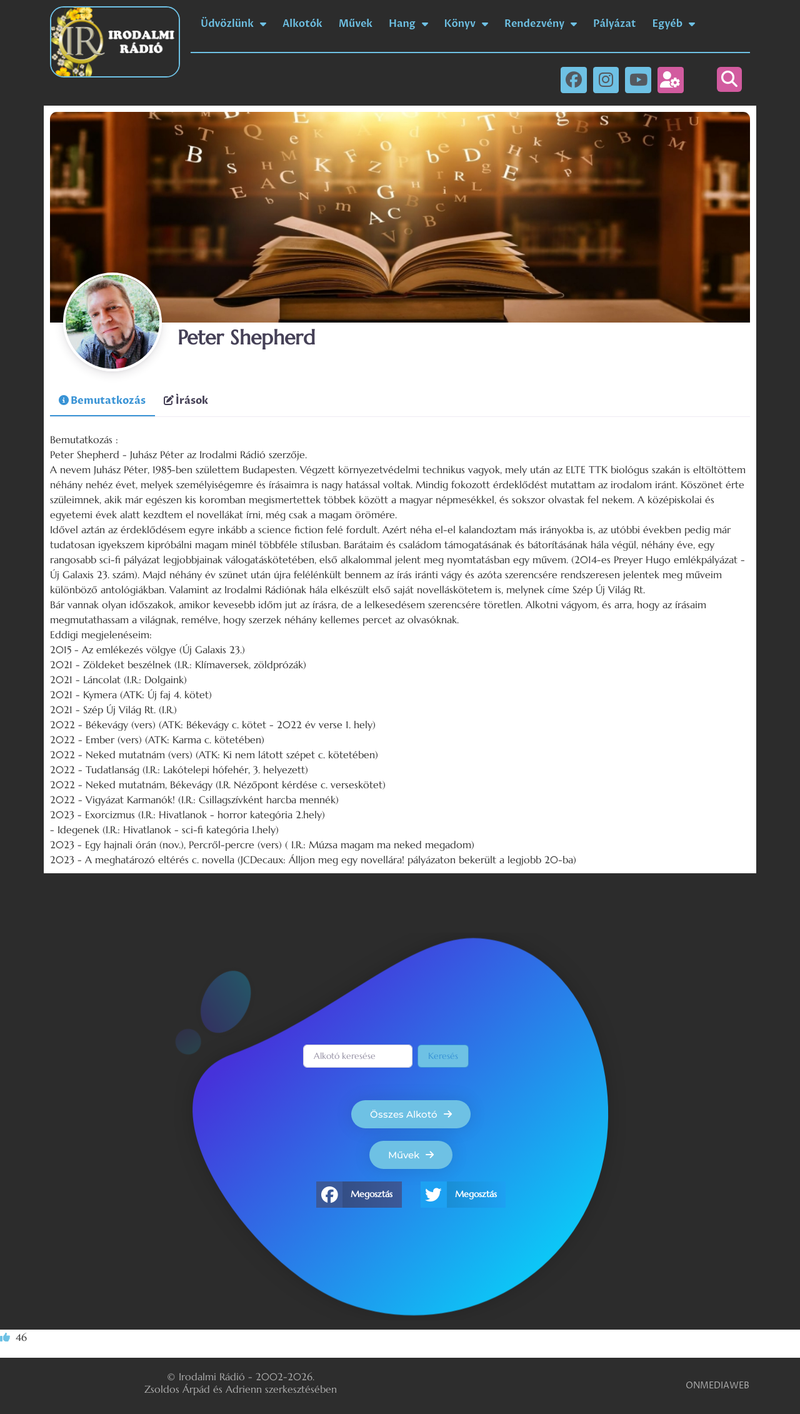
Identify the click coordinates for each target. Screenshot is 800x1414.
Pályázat (614, 24)
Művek (355, 24)
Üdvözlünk (233, 24)
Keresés (443, 1055)
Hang (408, 24)
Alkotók (302, 24)
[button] (729, 79)
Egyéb (674, 24)
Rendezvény (540, 24)
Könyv (466, 24)
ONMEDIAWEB (717, 1385)
